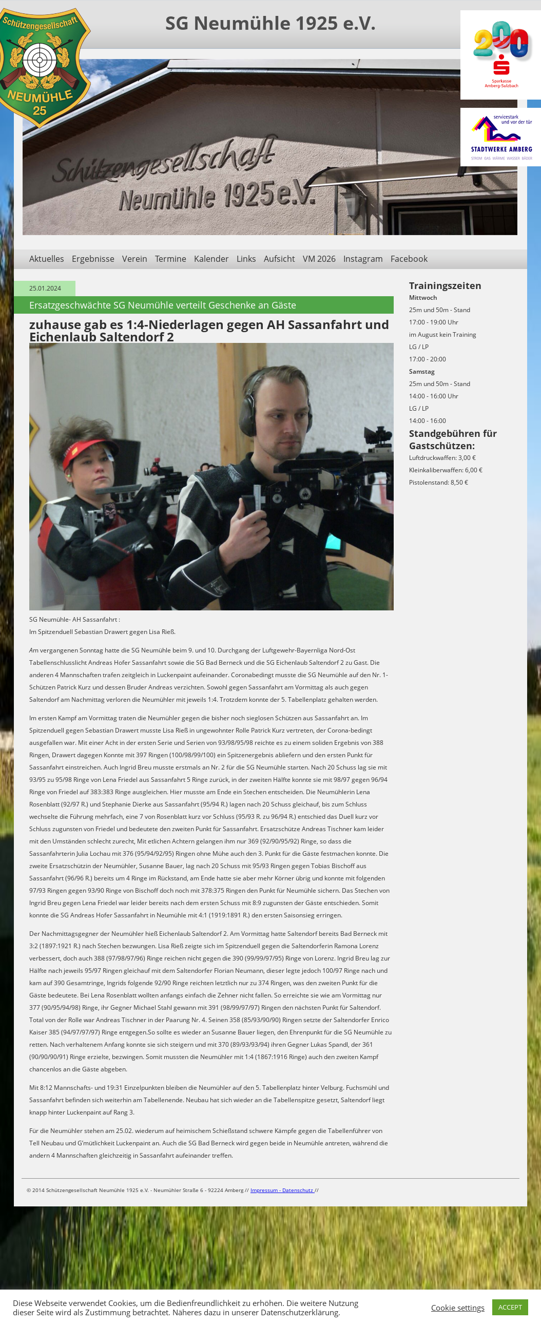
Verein (134, 258)
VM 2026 (319, 258)
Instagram (363, 258)
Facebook (409, 258)
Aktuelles (46, 258)
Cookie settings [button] (458, 1307)
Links (246, 258)
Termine (170, 258)
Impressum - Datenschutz (282, 1190)
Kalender (211, 258)
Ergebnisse (93, 258)
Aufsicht (279, 258)
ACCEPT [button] (510, 1307)
